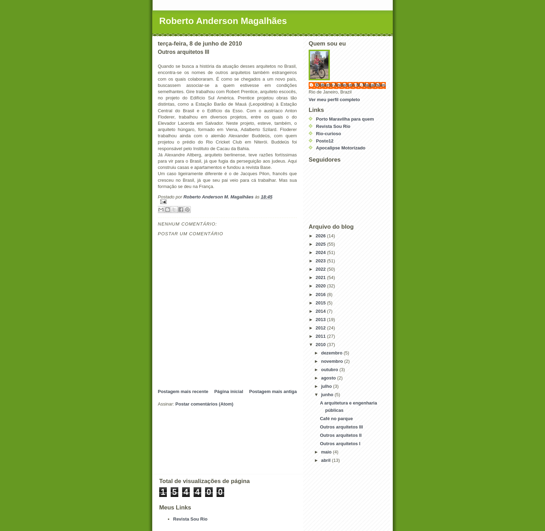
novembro (332, 361)
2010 (321, 344)
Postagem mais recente (183, 391)
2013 (321, 319)
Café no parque (336, 418)
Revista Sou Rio (333, 126)
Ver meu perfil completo (334, 99)
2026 (321, 235)
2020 (321, 285)
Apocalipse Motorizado (340, 147)
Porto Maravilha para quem (345, 119)
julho (327, 386)
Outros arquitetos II (340, 435)
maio (327, 452)
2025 (321, 244)
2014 (321, 311)
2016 (321, 294)
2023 (321, 260)
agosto (329, 378)
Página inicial (228, 391)
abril (326, 460)
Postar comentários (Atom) (205, 404)
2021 (321, 277)
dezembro (332, 353)
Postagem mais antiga (273, 391)
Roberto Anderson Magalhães (223, 21)
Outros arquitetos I (340, 443)
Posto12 (325, 141)
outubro (330, 369)
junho (328, 394)
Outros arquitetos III (341, 427)
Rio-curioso (328, 133)
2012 (321, 327)
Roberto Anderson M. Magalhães (351, 85)
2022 (321, 269)
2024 (321, 252)
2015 (321, 302)
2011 (321, 336)
